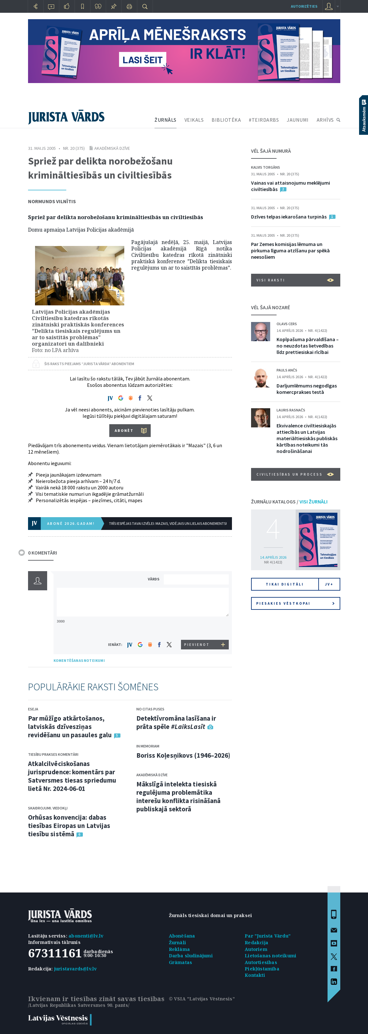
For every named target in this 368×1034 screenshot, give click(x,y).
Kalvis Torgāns (265, 167)
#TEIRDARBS (264, 120)
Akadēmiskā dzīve (112, 148)
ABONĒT (124, 430)
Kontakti (255, 975)
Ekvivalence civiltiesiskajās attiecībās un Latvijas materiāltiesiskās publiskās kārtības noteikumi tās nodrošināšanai (307, 438)
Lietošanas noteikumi (270, 956)
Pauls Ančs (287, 370)
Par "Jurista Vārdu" (268, 936)
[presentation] (197, 628)
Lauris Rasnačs (291, 410)
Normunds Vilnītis (52, 201)
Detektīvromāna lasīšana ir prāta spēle (176, 722)
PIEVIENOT (197, 644)
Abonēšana (182, 936)
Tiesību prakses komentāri (53, 754)
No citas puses (150, 709)
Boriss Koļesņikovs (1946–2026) (183, 755)
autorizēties (304, 6)
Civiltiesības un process (295, 474)
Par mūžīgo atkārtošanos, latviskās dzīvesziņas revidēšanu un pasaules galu (70, 726)
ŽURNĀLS (166, 120)
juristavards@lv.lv (75, 969)
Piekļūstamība (262, 969)
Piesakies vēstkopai (295, 603)
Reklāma (179, 949)
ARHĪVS (325, 120)
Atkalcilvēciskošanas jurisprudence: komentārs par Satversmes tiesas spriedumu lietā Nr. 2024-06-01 (72, 776)
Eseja (33, 709)
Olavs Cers (287, 323)
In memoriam (147, 746)
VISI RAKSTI (295, 280)
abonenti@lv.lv (86, 936)
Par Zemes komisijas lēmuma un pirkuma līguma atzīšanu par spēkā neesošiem (290, 250)
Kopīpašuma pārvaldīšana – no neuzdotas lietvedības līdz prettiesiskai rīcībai (308, 345)
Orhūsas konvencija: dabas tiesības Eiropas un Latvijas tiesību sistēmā (69, 825)
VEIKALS (194, 120)
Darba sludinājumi (191, 956)
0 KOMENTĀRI (42, 552)
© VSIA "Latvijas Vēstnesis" (202, 999)
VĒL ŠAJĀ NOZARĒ (270, 307)
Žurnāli (177, 942)
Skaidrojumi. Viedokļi (48, 808)
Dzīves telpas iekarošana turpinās (289, 216)
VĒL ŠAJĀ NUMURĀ (271, 151)
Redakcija (256, 942)
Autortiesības (261, 962)
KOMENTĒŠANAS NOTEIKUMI (79, 660)
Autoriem (256, 949)
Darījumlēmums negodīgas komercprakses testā (307, 388)
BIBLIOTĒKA (226, 120)
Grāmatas (180, 962)
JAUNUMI (298, 120)
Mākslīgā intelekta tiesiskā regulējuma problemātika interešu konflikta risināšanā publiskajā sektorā (178, 796)
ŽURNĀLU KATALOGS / (289, 501)
